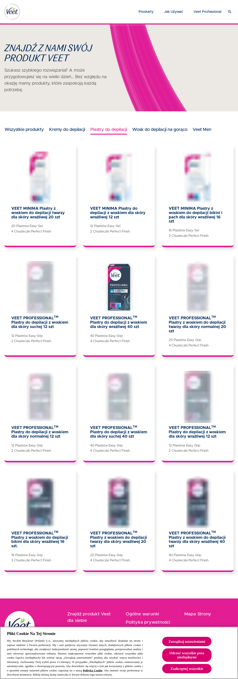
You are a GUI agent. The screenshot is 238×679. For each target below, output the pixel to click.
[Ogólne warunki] (142, 614)
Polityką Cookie (92, 674)
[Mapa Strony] (197, 614)
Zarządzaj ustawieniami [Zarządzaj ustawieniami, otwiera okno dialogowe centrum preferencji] (187, 646)
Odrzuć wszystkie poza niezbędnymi (186, 659)
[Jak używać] (173, 11)
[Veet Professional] (207, 11)
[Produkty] (146, 11)
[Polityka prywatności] (148, 622)
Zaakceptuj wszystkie (186, 673)
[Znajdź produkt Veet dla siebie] (89, 617)
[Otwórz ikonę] (230, 12)
